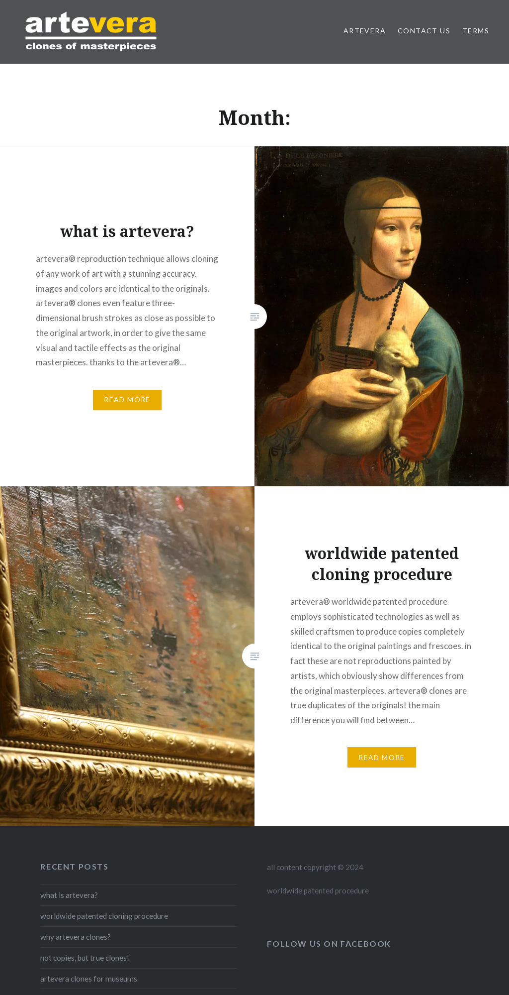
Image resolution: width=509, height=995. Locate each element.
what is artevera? (69, 894)
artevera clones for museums (88, 978)
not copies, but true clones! (84, 957)
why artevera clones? (75, 936)
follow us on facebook (329, 943)
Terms (475, 30)
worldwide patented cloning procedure (104, 915)
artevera (364, 30)
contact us (424, 30)
